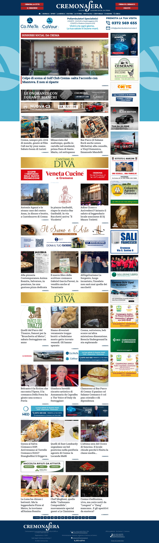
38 (52, 517)
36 (45, 517)
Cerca (117, 14)
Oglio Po (126, 8)
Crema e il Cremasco (127, 4)
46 (80, 517)
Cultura (69, 14)
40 (59, 517)
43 (69, 517)
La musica (61, 14)
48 (87, 517)
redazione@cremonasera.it (79, 538)
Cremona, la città (32, 4)
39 (55, 517)
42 (66, 517)
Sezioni (108, 14)
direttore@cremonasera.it (79, 532)
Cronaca (45, 14)
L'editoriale (98, 14)
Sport (53, 14)
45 (76, 517)
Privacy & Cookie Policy (117, 540)
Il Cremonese (32, 8)
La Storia (78, 14)
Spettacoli (87, 14)
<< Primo (36, 517)
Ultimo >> (92, 517)
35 (42, 517)
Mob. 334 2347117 (117, 535)
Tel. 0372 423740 (117, 534)
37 (48, 517)
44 (73, 517)
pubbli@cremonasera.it (117, 536)
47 (83, 517)
